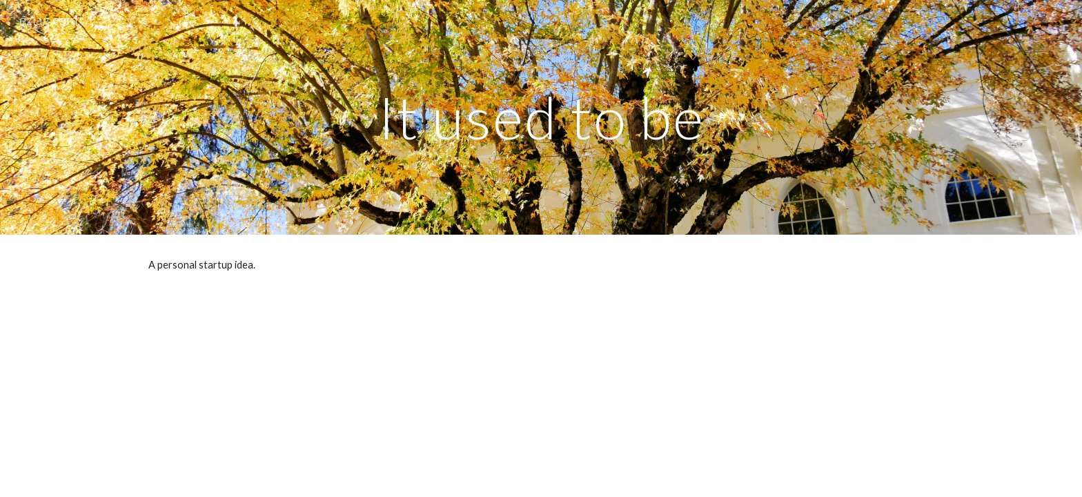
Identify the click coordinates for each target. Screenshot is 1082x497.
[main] (541, 117)
